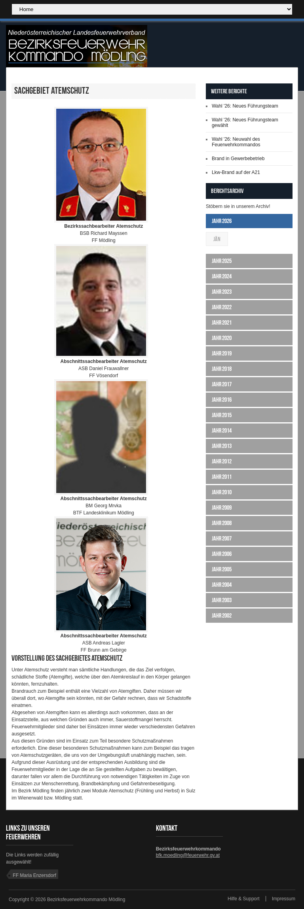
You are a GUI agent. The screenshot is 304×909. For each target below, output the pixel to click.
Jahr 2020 (222, 337)
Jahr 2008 (222, 523)
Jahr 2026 (222, 220)
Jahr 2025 (222, 260)
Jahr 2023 (222, 291)
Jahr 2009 (222, 507)
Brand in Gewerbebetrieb (238, 158)
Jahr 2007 (222, 538)
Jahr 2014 (222, 430)
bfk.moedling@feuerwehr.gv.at (188, 855)
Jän (216, 239)
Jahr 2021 (222, 322)
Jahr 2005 (222, 569)
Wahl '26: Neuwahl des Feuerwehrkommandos (236, 141)
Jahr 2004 (222, 584)
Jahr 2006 (222, 553)
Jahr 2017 (222, 384)
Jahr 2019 (222, 353)
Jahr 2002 (222, 615)
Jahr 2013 (222, 445)
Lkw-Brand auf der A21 (236, 172)
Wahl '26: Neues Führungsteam (245, 106)
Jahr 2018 (222, 368)
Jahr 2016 (222, 399)
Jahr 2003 (222, 600)
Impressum (283, 898)
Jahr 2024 (222, 276)
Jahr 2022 (222, 307)
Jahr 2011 (222, 476)
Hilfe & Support (244, 898)
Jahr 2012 (222, 461)
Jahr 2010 (222, 492)
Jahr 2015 (222, 415)
